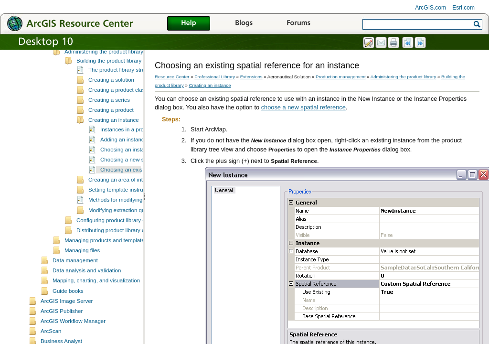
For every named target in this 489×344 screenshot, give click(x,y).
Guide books (68, 314)
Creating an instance (113, 143)
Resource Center (172, 76)
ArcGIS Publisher (62, 334)
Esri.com (463, 7)
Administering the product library (103, 75)
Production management (341, 76)
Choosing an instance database (138, 173)
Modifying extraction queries (122, 233)
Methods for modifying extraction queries (137, 223)
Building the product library (108, 84)
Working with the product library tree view (114, 64)
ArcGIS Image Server (67, 324)
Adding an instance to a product (139, 163)
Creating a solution (111, 103)
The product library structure (122, 93)
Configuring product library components (124, 244)
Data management (75, 284)
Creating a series (109, 123)
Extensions (251, 76)
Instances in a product (127, 153)
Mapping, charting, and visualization (96, 304)
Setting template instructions (123, 213)
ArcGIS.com (430, 7)
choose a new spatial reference (303, 107)
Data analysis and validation (87, 294)
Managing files (82, 274)
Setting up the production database (107, 54)
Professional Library (214, 76)
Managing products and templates (105, 264)
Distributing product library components (124, 254)
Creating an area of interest (121, 203)
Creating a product (111, 133)
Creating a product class (118, 113)
